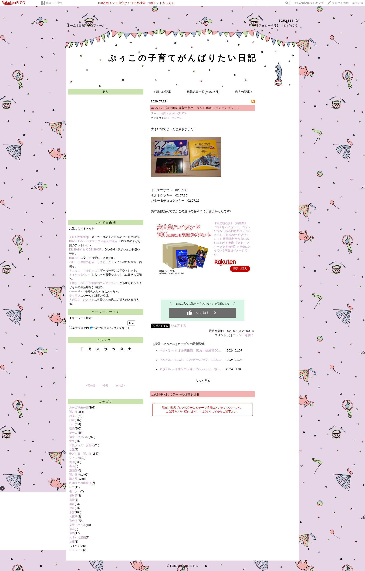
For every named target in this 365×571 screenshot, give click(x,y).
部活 (72, 529)
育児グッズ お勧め (81, 445)
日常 (72, 420)
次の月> (120, 385)
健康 (72, 541)
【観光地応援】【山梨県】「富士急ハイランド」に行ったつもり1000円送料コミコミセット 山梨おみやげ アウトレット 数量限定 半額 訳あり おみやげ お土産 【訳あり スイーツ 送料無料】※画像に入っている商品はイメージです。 (232, 239)
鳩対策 (73, 495)
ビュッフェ (76, 550)
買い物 (73, 411)
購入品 (73, 478)
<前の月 (90, 385)
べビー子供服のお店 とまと (87, 262)
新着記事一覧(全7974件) (203, 92)
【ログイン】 (290, 25)
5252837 (286, 20)
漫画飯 (73, 470)
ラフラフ (74, 295)
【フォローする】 (268, 25)
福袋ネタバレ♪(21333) (173, 113)
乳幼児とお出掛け (80, 483)
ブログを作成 (340, 3)
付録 (72, 508)
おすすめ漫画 (77, 537)
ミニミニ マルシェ (81, 270)
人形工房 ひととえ (81, 299)
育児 (72, 441)
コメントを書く (243, 335)
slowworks (75, 291)
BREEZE (74, 258)
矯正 (72, 504)
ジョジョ (74, 458)
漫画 (72, 462)
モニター (74, 491)
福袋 (72, 428)
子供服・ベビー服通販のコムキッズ (91, 283)
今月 (105, 385)
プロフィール (96, 25)
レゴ (72, 487)
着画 (72, 466)
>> (309, 3)
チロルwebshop (79, 237)
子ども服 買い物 (80, 453)
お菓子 (73, 516)
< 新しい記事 (162, 92)
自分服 (73, 520)
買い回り (74, 474)
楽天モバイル (77, 525)
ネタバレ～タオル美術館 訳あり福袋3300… (190, 350)
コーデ (73, 424)
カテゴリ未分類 (79, 407)
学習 (72, 512)
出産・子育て (54, 3)
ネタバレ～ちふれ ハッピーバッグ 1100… (190, 360)
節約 (72, 533)
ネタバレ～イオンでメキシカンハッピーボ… (190, 369)
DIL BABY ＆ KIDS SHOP (85, 249)
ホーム (71, 25)
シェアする (178, 325)
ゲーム (73, 432)
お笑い (73, 416)
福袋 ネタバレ (79, 437)
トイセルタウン (79, 274)
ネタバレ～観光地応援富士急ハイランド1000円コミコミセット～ (195, 108)
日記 (82, 25)
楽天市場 (357, 3)
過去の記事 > (244, 92)
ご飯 (72, 449)
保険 (72, 499)
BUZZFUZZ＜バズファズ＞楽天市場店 (93, 241)
